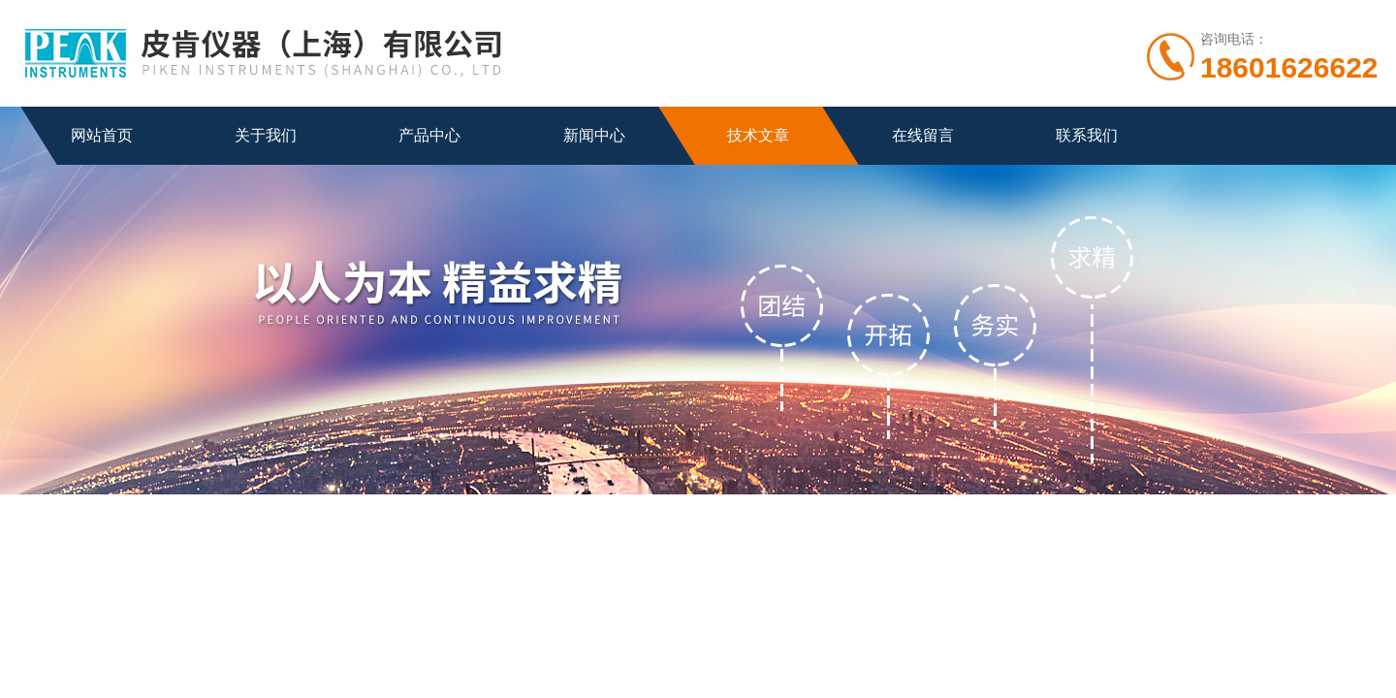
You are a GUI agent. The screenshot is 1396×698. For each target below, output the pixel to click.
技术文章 (758, 135)
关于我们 (266, 135)
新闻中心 (594, 135)
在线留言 (923, 135)
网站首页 (102, 135)
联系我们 (1087, 135)
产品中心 (429, 135)
